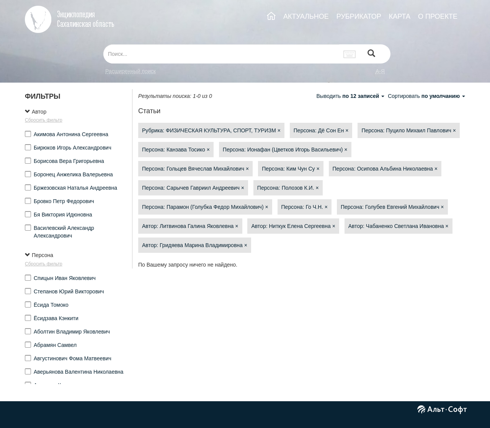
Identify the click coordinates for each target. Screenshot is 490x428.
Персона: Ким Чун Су (291, 169)
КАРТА (399, 16)
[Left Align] (371, 54)
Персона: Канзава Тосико (176, 149)
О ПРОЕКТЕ (437, 16)
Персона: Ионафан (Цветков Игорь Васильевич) (285, 149)
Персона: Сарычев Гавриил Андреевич (193, 188)
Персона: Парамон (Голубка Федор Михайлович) (205, 207)
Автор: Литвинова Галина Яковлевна (190, 226)
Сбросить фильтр (43, 120)
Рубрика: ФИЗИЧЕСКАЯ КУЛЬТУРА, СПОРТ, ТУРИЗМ (211, 130)
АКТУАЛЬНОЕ (306, 16)
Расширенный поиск (130, 71)
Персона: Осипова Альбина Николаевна (385, 169)
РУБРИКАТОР (358, 16)
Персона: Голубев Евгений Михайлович (392, 207)
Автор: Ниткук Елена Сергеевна (293, 226)
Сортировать (426, 96)
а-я (380, 71)
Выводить (351, 96)
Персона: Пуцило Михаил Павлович (408, 130)
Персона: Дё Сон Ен (321, 130)
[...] (221, 53)
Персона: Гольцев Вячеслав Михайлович (195, 169)
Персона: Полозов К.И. (288, 188)
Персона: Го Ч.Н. (304, 207)
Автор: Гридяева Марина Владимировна (194, 245)
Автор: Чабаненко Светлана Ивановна (398, 226)
